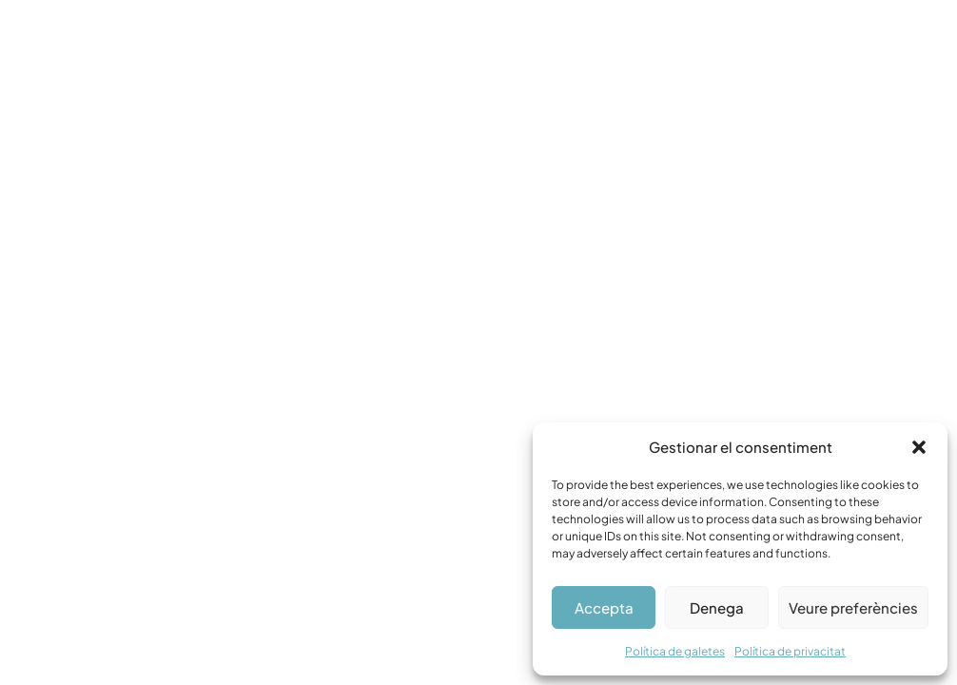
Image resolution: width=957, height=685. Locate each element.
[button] (918, 447)
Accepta (604, 607)
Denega (717, 607)
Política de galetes (675, 651)
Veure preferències (853, 607)
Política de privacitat (790, 651)
